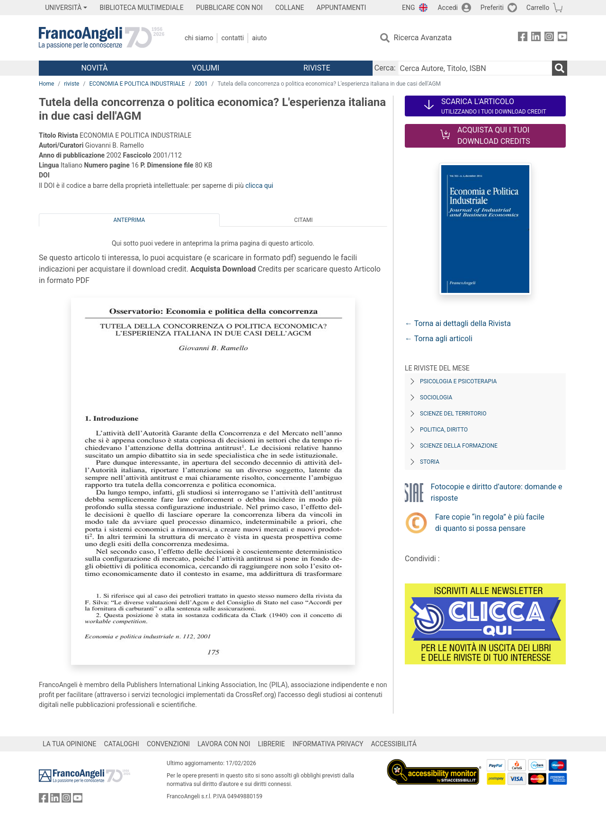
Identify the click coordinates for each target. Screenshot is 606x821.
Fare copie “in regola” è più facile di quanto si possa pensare (489, 522)
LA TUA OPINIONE (70, 744)
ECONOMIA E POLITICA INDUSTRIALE (137, 83)
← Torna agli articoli (438, 338)
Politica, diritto (444, 429)
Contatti (232, 38)
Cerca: (385, 67)
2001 (201, 83)
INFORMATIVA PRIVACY (328, 744)
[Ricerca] (559, 68)
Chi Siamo (199, 38)
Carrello (537, 7)
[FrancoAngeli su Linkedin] (536, 38)
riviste (71, 83)
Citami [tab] (303, 220)
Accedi (447, 7)
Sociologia (436, 397)
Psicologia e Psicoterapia (458, 381)
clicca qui (259, 185)
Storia (429, 462)
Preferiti (492, 7)
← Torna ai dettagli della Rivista (458, 323)
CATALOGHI (121, 744)
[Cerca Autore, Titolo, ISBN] (475, 68)
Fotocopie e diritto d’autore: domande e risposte (496, 492)
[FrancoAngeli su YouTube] (562, 38)
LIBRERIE (271, 744)
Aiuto (259, 38)
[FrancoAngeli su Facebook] (522, 38)
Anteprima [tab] (129, 220)
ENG (408, 7)
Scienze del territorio (453, 413)
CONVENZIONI (168, 744)
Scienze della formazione (459, 445)
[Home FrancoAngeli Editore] (101, 38)
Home (46, 83)
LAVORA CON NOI (223, 744)
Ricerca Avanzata (423, 37)
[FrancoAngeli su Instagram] (549, 38)
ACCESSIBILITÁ (394, 744)
